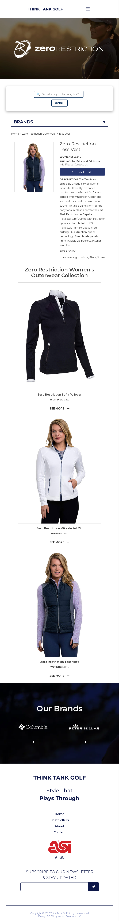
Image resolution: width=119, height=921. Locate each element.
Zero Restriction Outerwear (39, 133)
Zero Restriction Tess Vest (78, 146)
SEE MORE (59, 408)
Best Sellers (59, 820)
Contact (59, 832)
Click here (82, 172)
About (59, 826)
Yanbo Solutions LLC (69, 916)
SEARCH (59, 103)
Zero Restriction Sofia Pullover (59, 394)
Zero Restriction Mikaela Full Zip (59, 528)
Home (15, 133)
